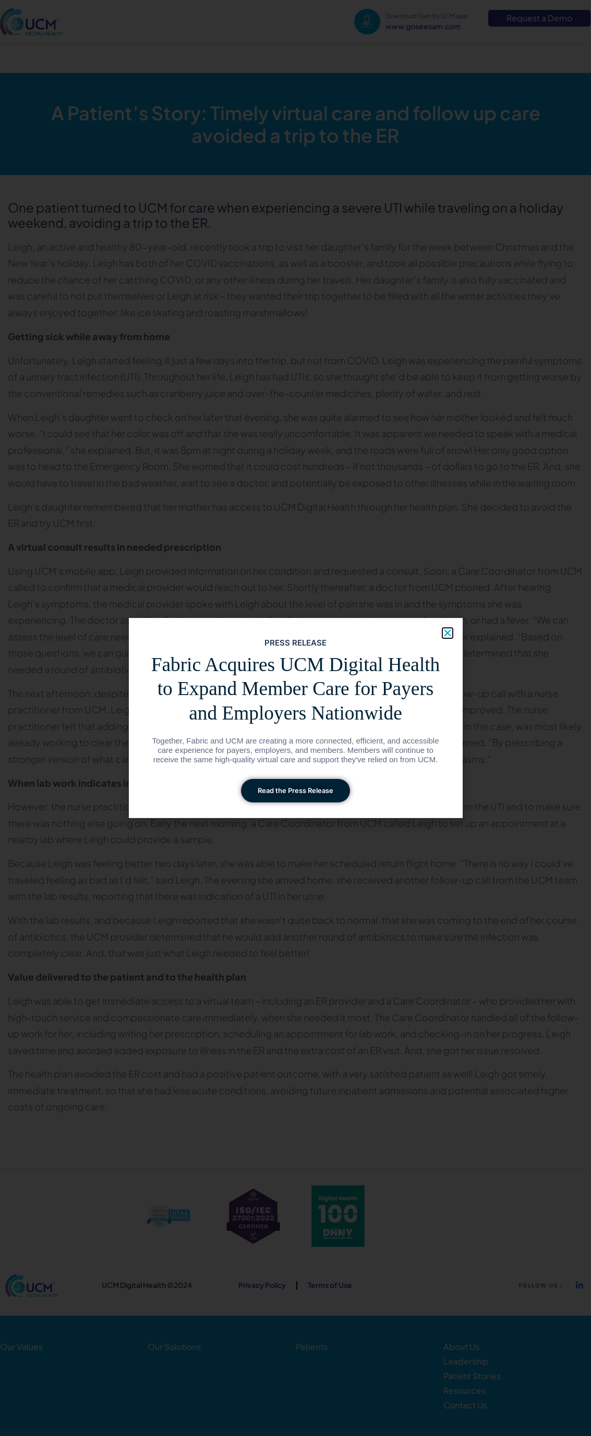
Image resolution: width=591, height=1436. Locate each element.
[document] (295, 718)
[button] (447, 633)
